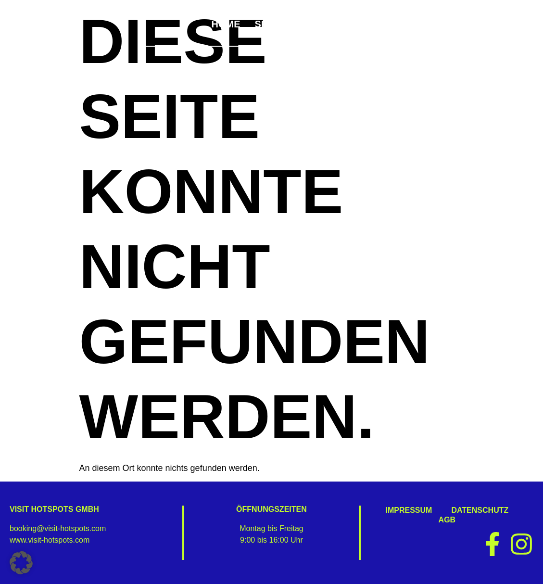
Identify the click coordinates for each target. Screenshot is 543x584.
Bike (336, 24)
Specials (280, 24)
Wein (379, 24)
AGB (447, 520)
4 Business (486, 24)
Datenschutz (479, 510)
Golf (425, 24)
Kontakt (493, 33)
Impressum (409, 510)
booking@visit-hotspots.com (58, 528)
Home (225, 24)
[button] (21, 563)
